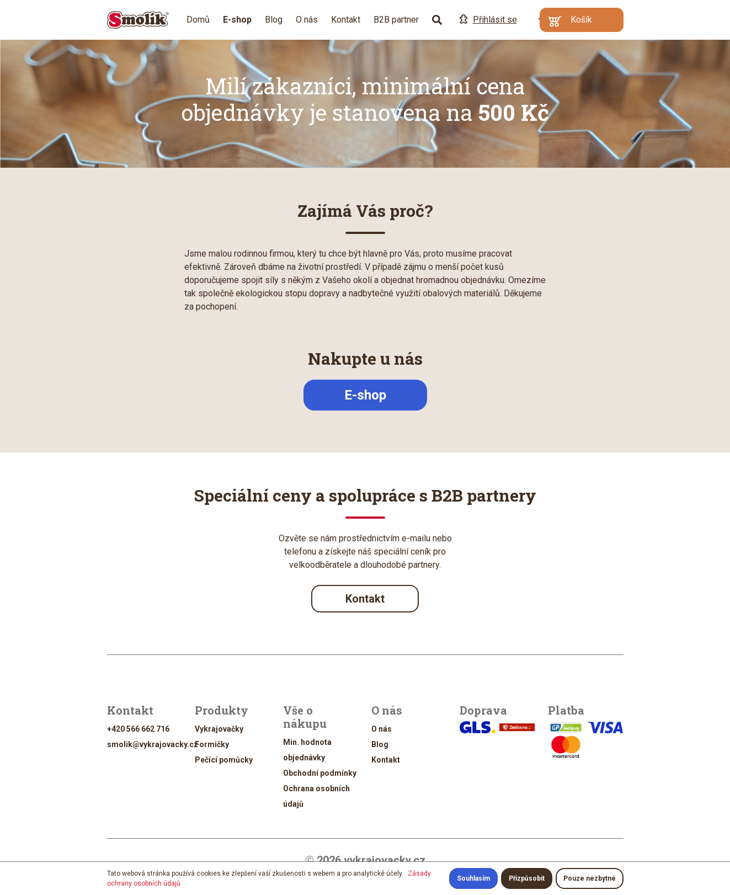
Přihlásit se (488, 19)
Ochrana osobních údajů (316, 796)
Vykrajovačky (219, 728)
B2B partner (396, 19)
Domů (198, 19)
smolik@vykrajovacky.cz (152, 744)
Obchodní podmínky (319, 773)
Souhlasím (473, 878)
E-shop (365, 395)
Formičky (212, 744)
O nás (307, 19)
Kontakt (345, 19)
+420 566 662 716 (138, 728)
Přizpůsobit (527, 878)
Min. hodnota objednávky (307, 750)
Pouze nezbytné (589, 878)
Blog (274, 19)
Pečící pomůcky (224, 759)
